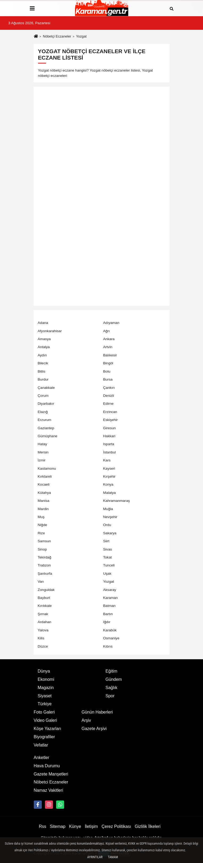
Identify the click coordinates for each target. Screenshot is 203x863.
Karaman (110, 598)
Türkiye (45, 704)
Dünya (44, 671)
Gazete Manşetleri (51, 774)
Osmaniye (111, 638)
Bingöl (108, 363)
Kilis (41, 638)
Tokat (107, 557)
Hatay (42, 444)
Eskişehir (110, 420)
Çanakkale (46, 388)
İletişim (91, 826)
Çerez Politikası (116, 826)
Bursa (108, 379)
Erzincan (110, 412)
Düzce (43, 646)
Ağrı (106, 331)
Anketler (41, 757)
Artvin (108, 347)
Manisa (43, 501)
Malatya (109, 493)
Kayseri (109, 468)
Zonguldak (46, 590)
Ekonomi (46, 679)
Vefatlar (41, 745)
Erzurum (44, 420)
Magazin (46, 687)
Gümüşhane (47, 436)
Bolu (106, 371)
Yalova (43, 630)
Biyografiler (44, 737)
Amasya (44, 339)
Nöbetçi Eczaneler (57, 36)
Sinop (42, 549)
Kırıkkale (45, 606)
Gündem (114, 679)
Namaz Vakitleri (48, 790)
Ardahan (44, 622)
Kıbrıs (108, 646)
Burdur (43, 379)
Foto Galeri (44, 712)
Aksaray (109, 590)
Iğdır (106, 622)
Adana (43, 323)
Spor (110, 696)
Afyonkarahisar (50, 331)
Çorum (43, 396)
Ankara (109, 339)
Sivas (107, 549)
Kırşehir (109, 476)
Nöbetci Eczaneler (51, 782)
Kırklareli (45, 476)
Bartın (108, 614)
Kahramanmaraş (116, 501)
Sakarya (110, 533)
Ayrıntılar (95, 857)
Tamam (113, 857)
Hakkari (109, 436)
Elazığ (43, 412)
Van (41, 581)
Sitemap (57, 826)
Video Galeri (45, 720)
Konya (108, 484)
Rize (41, 533)
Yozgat (108, 581)
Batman (109, 606)
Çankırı (109, 388)
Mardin (43, 509)
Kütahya (44, 493)
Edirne (108, 404)
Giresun (109, 428)
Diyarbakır (46, 404)
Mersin (43, 452)
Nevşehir (110, 517)
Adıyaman (111, 323)
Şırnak (43, 614)
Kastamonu (47, 468)
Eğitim (111, 671)
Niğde (42, 525)
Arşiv (86, 720)
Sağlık (111, 687)
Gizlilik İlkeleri (148, 826)
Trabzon (44, 565)
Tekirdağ (44, 557)
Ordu (107, 525)
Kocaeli (44, 484)
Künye (75, 826)
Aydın (42, 355)
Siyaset (45, 696)
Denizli (108, 396)
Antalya (44, 347)
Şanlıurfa (45, 574)
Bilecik (43, 363)
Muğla (108, 509)
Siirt (106, 541)
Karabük (110, 630)
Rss (42, 826)
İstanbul (109, 452)
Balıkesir (110, 355)
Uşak (107, 574)
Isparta (108, 444)
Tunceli (109, 565)
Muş (41, 517)
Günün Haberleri (97, 712)
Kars (107, 460)
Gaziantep (46, 428)
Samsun (44, 541)
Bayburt (44, 598)
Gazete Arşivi (94, 728)
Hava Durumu (47, 766)
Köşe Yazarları (47, 728)
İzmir (41, 460)
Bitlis (41, 371)
